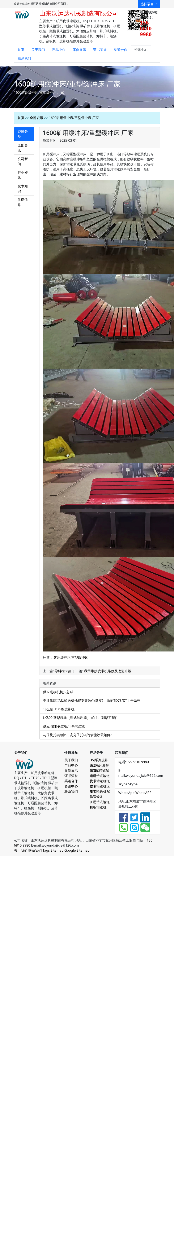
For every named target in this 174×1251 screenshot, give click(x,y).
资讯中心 (141, 49)
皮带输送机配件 (100, 791)
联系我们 (24, 58)
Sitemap (57, 850)
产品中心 (58, 49)
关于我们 (38, 49)
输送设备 (96, 796)
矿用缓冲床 (62, 657)
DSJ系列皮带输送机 (99, 760)
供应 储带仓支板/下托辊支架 (64, 726)
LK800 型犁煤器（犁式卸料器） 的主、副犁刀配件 (80, 717)
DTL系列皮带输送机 (99, 765)
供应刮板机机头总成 (58, 692)
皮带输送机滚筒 (100, 786)
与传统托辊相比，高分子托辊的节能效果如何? (77, 735)
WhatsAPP (143, 792)
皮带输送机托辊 (100, 781)
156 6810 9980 (137, 762)
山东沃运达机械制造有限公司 (78, 13)
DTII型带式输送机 (100, 770)
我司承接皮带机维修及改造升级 (107, 671)
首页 (21, 49)
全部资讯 (36, 117)
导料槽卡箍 (63, 671)
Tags (46, 850)
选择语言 (147, 4)
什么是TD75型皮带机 (59, 709)
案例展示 (79, 49)
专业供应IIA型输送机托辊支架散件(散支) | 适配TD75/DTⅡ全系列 (92, 700)
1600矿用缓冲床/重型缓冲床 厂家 (74, 117)
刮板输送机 (98, 807)
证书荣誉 (100, 49)
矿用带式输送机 (100, 802)
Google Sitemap (77, 850)
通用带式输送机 (100, 775)
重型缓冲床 (79, 657)
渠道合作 (120, 49)
